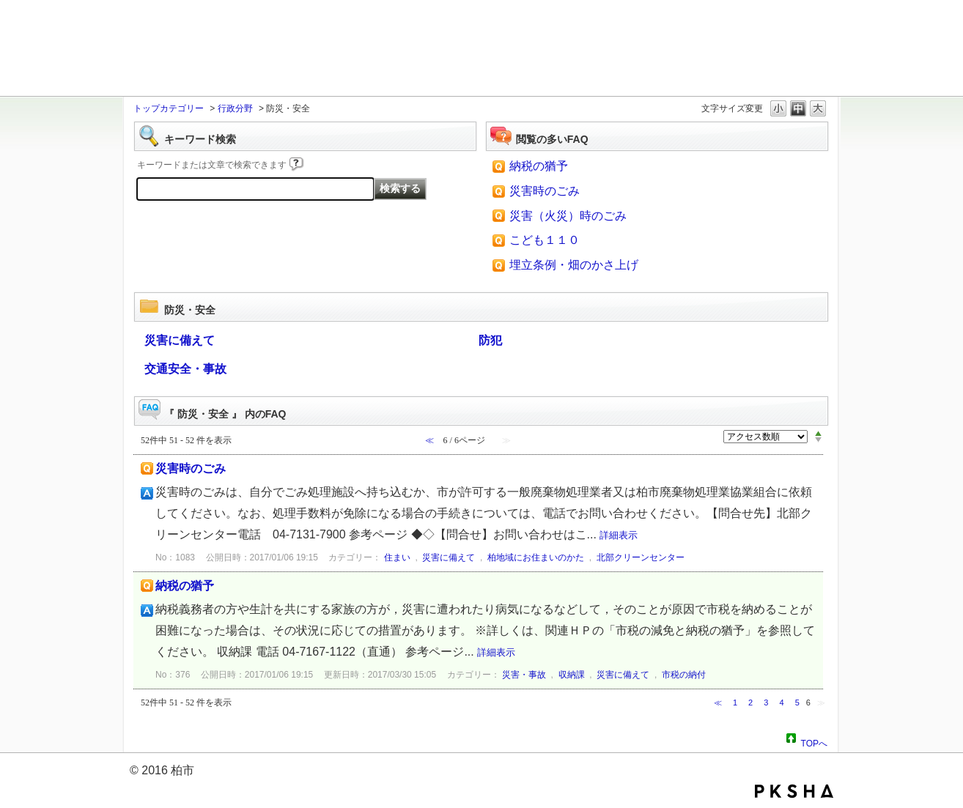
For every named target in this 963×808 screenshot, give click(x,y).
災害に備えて (179, 340)
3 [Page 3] (766, 702)
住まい (397, 557)
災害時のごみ (544, 191)
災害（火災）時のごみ (568, 216)
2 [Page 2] (750, 702)
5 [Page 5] (797, 702)
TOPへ (814, 741)
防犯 (490, 340)
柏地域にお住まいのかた (535, 557)
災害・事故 (524, 675)
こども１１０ (544, 240)
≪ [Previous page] (718, 702)
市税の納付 (684, 675)
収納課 (571, 675)
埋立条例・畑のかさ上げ (573, 265)
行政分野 (235, 108)
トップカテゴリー (168, 108)
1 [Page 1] (735, 702)
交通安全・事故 (185, 369)
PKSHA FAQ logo (794, 791)
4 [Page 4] (781, 702)
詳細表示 (618, 535)
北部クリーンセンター (641, 557)
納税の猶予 (538, 166)
